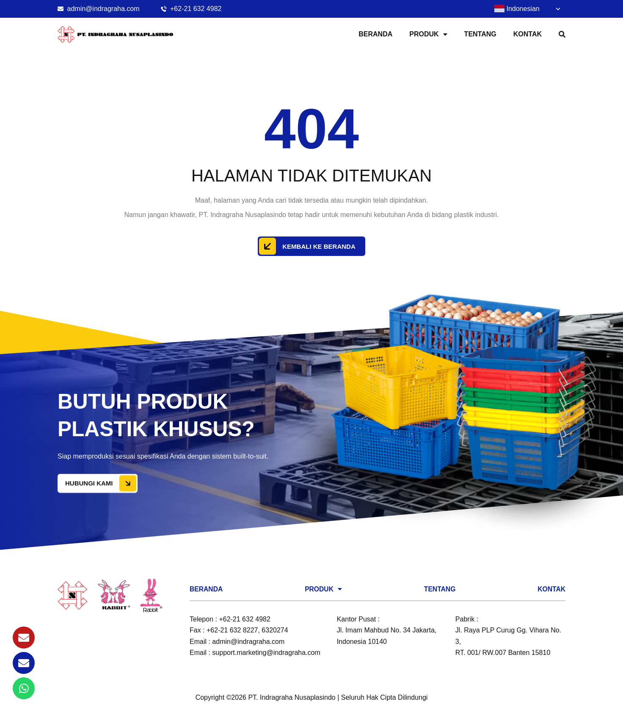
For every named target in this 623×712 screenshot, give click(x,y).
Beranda (375, 34)
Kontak (527, 34)
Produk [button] (428, 34)
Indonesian (517, 8)
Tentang (480, 34)
